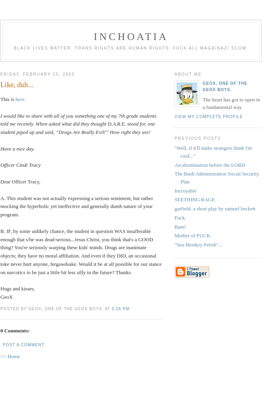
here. (20, 99)
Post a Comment (23, 345)
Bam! (180, 227)
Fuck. (180, 218)
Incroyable (186, 191)
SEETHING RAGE (195, 199)
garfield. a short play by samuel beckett (215, 209)
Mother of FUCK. (193, 235)
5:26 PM (121, 309)
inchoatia (131, 36)
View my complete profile (209, 116)
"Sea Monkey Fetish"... (198, 245)
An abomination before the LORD (210, 165)
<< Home (10, 356)
